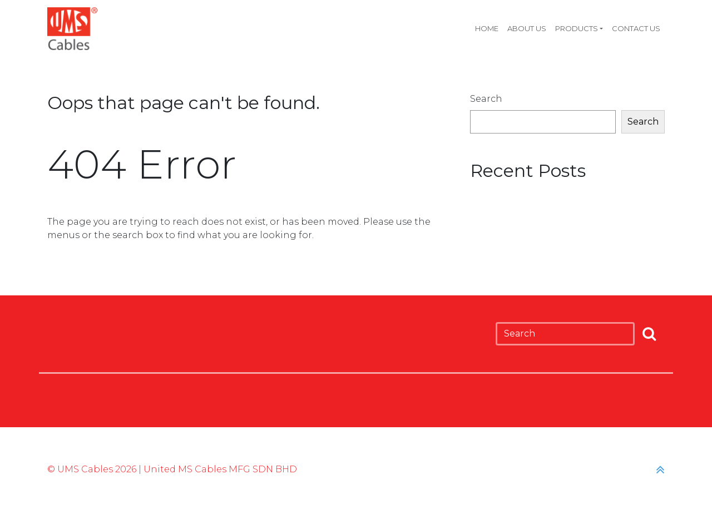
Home (486, 28)
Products (576, 28)
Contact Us (636, 28)
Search (486, 98)
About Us (526, 28)
